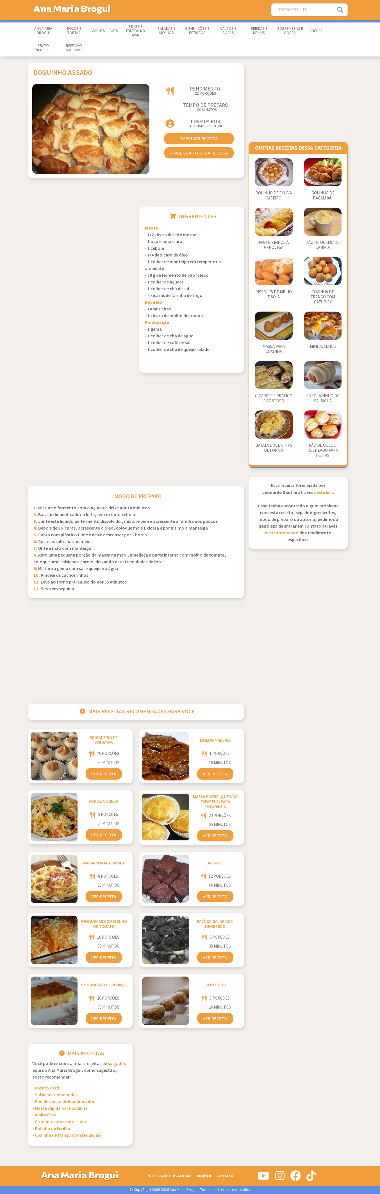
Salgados (117, 1064)
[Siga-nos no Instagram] (280, 1178)
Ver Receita (103, 774)
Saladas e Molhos (167, 30)
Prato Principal (43, 48)
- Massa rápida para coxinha (60, 1108)
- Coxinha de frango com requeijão (66, 1135)
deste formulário (282, 533)
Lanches (315, 30)
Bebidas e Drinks (259, 30)
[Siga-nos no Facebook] (295, 1178)
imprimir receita (199, 138)
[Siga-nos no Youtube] (264, 1178)
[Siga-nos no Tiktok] (311, 1178)
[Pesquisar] (341, 10)
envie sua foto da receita (199, 153)
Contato (225, 1176)
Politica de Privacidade (169, 1176)
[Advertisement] (80, 245)
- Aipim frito (44, 1115)
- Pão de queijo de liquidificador (63, 1102)
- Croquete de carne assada (59, 1122)
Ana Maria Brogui (43, 30)
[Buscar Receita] (302, 10)
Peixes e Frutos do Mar (135, 31)
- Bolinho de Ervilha (51, 1129)
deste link (323, 493)
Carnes (98, 30)
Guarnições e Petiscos (197, 30)
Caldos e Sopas (228, 30)
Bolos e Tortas (74, 30)
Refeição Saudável (74, 48)
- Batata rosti (45, 1088)
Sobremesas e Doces (290, 30)
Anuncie (204, 1176)
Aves (114, 30)
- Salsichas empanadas (55, 1095)
